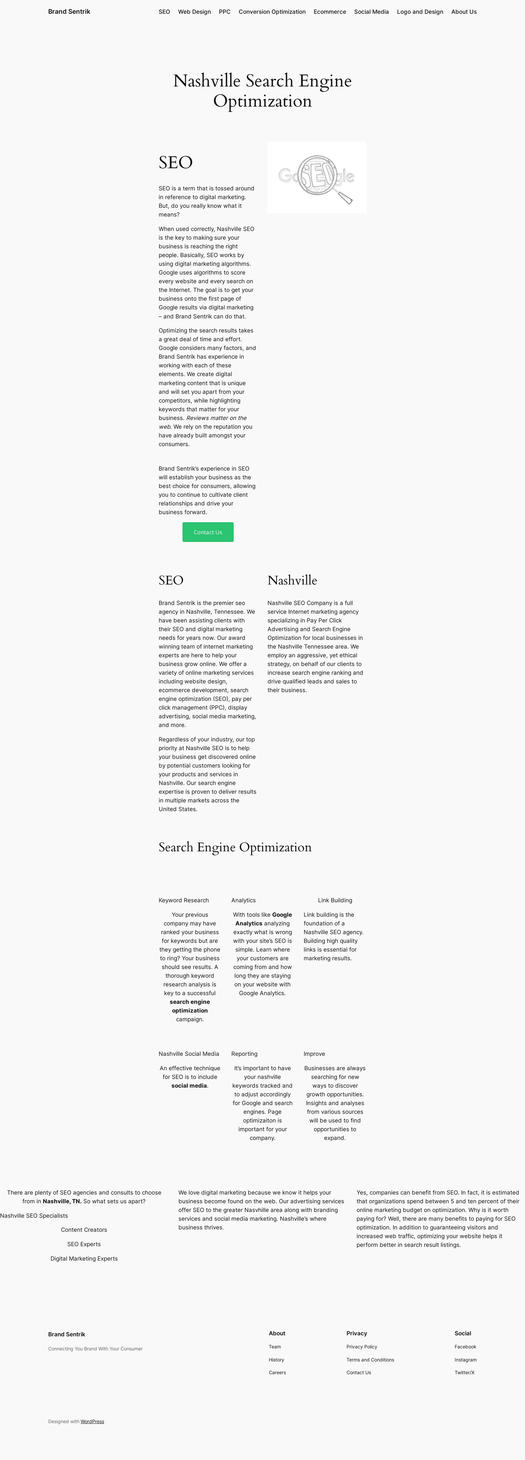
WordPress (92, 1421)
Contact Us (208, 532)
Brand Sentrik (69, 11)
